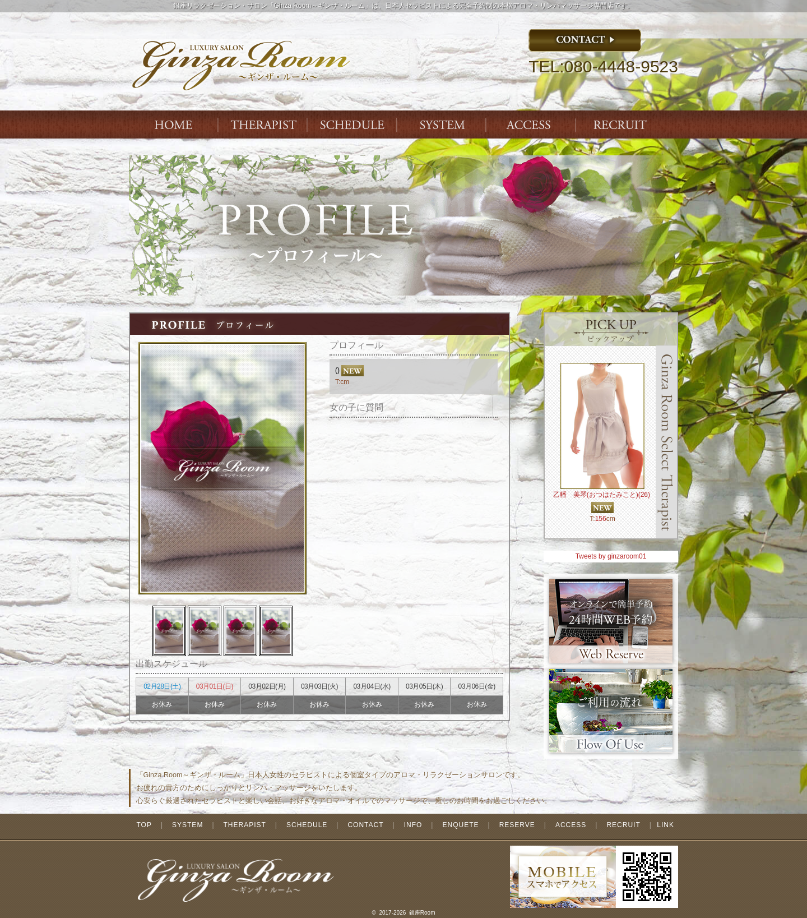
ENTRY (622, 124)
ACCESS (532, 124)
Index (174, 124)
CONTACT (365, 825)
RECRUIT (623, 825)
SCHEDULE (306, 825)
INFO (413, 825)
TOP (143, 825)
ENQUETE (460, 825)
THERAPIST (263, 124)
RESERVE (517, 825)
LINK (665, 825)
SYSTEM (443, 124)
